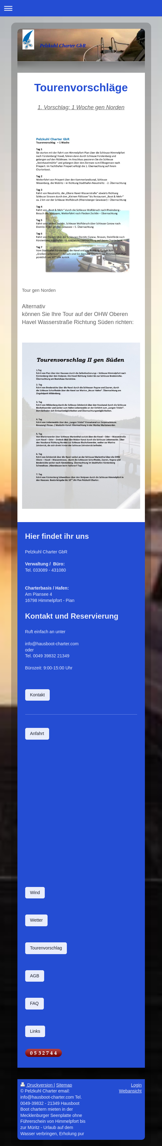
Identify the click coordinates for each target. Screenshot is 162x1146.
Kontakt (37, 694)
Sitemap (64, 1085)
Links (35, 1031)
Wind (35, 892)
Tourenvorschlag (46, 947)
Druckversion (37, 1085)
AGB (34, 975)
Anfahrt (37, 733)
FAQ (34, 1003)
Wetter (36, 920)
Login (136, 1085)
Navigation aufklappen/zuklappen (81, 8)
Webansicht (130, 1090)
